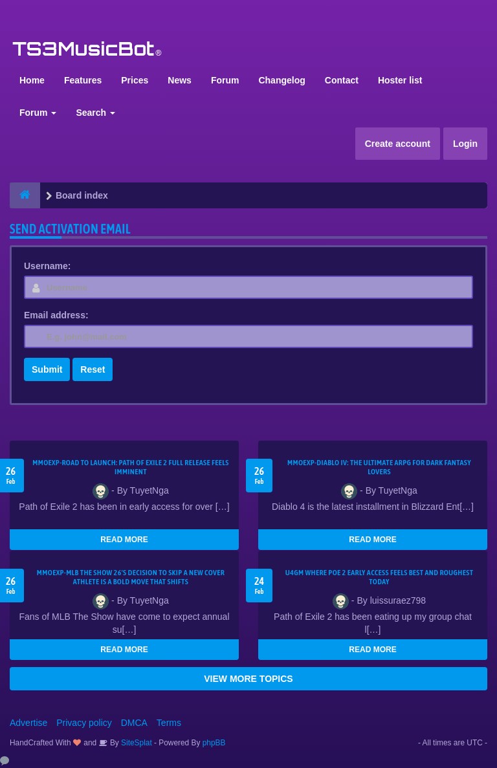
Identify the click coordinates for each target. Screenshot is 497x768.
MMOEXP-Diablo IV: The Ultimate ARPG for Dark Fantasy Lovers (379, 467)
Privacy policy (84, 723)
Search (95, 112)
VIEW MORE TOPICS (248, 679)
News (180, 80)
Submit (47, 369)
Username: (47, 266)
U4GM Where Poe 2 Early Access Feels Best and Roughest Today (379, 577)
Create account (397, 143)
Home (32, 80)
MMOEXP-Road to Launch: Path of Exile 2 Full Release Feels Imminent (130, 467)
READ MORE (124, 539)
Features (83, 80)
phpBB (214, 742)
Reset (92, 369)
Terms (169, 723)
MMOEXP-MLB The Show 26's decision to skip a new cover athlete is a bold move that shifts (131, 577)
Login (465, 143)
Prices (134, 80)
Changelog (281, 80)
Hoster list (400, 80)
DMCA (134, 723)
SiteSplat (135, 742)
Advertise (28, 723)
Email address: (56, 315)
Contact (342, 80)
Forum (225, 80)
